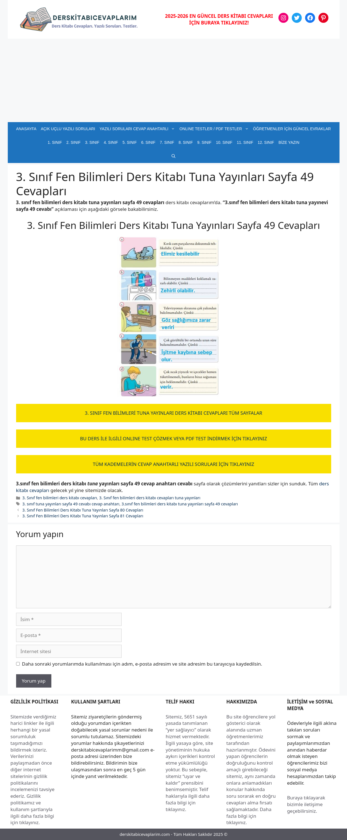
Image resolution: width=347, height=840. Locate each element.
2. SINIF (73, 142)
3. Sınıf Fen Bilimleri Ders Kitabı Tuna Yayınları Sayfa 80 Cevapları (82, 510)
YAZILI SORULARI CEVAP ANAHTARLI (138, 129)
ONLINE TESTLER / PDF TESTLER (215, 129)
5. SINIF (129, 142)
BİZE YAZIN (288, 142)
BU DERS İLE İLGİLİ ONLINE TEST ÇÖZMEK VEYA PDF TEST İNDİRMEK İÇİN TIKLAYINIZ (173, 438)
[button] (173, 156)
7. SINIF (167, 142)
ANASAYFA (26, 129)
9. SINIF (204, 142)
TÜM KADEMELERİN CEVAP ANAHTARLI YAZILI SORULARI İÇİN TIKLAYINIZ (173, 464)
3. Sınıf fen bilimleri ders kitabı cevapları (59, 497)
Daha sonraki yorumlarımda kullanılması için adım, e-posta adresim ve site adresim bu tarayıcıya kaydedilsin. (142, 664)
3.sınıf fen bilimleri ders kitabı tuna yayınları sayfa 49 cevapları (180, 504)
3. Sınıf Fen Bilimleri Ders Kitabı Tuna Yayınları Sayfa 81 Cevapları (82, 515)
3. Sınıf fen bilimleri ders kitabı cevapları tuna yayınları (149, 497)
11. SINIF (245, 142)
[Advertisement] (173, 80)
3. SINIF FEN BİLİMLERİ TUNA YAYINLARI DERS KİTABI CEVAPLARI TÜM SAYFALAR (173, 413)
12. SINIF (266, 142)
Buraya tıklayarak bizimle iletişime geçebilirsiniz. (306, 804)
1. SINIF (55, 142)
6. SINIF (148, 142)
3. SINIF (92, 142)
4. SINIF (111, 142)
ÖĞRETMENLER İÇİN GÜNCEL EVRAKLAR (292, 129)
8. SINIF (185, 142)
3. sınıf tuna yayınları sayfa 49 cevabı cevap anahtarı (70, 504)
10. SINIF (224, 142)
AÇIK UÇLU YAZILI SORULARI (68, 129)
